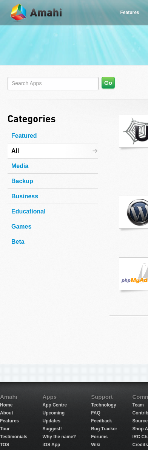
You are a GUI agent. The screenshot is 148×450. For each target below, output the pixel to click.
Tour (5, 428)
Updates (51, 421)
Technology (103, 405)
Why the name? (59, 436)
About (6, 413)
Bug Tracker (104, 428)
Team (138, 405)
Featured (24, 135)
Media (19, 166)
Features (129, 12)
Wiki (95, 444)
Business (24, 196)
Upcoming (53, 413)
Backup (22, 181)
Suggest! (52, 428)
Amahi (37, 13)
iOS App (51, 444)
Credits (140, 444)
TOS (4, 444)
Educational (28, 211)
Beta (18, 241)
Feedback (101, 421)
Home (6, 405)
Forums (99, 436)
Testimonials (13, 436)
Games (21, 226)
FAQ (95, 413)
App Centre (54, 405)
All (15, 151)
